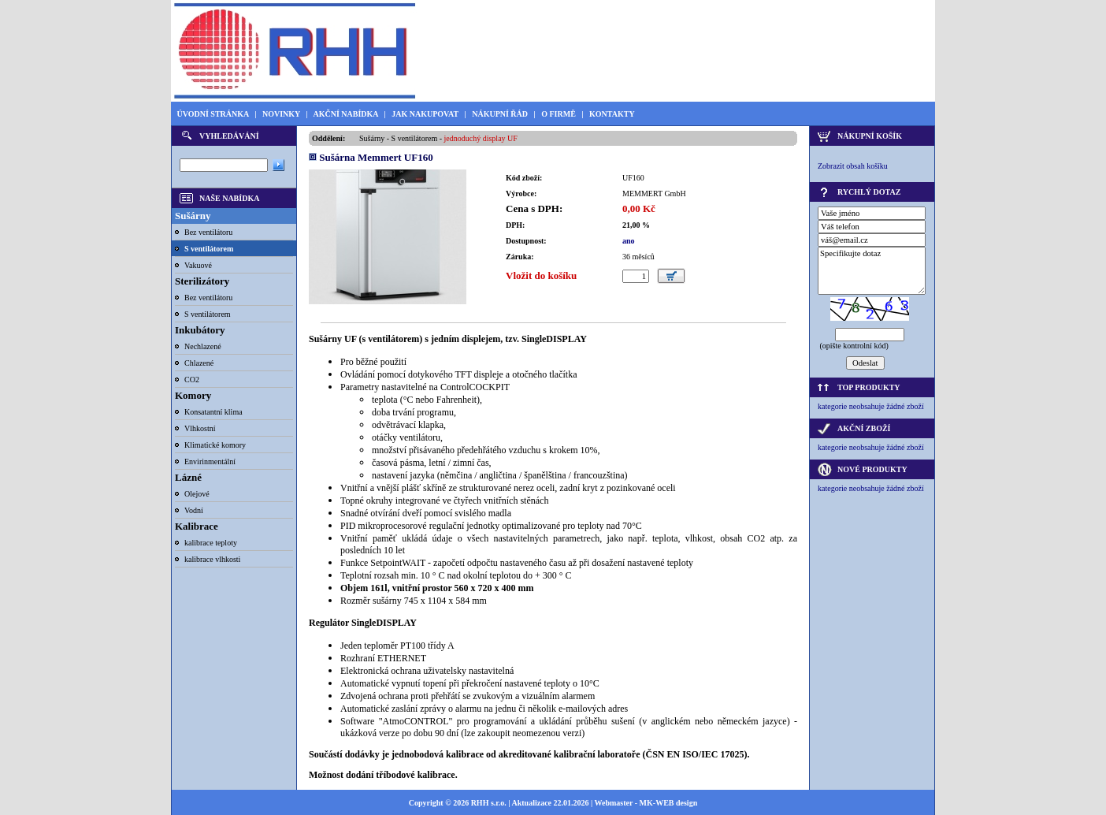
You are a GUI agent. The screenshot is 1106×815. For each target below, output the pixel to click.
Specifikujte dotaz (872, 271)
